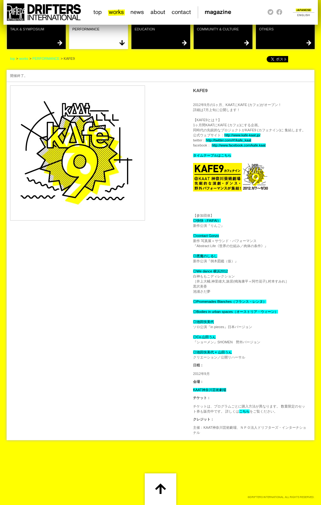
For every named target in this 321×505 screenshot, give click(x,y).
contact (181, 12)
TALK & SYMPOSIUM (27, 29)
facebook (279, 12)
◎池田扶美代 (203, 322)
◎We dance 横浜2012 (210, 271)
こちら (244, 411)
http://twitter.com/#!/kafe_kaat (228, 140)
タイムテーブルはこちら (212, 155)
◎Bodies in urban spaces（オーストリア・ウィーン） (235, 312)
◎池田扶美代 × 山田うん (212, 352)
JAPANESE (303, 10)
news (138, 12)
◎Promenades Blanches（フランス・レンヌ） (229, 301)
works (117, 12)
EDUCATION (145, 29)
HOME (43, 12)
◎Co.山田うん (204, 337)
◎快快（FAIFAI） (207, 220)
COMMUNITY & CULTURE (218, 29)
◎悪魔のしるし (205, 256)
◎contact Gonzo (206, 236)
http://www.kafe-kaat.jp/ (242, 135)
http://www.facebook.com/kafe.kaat (239, 145)
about (158, 12)
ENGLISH (303, 14)
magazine (220, 12)
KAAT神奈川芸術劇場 (209, 390)
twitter (270, 12)
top (98, 12)
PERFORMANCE (86, 29)
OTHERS (266, 29)
